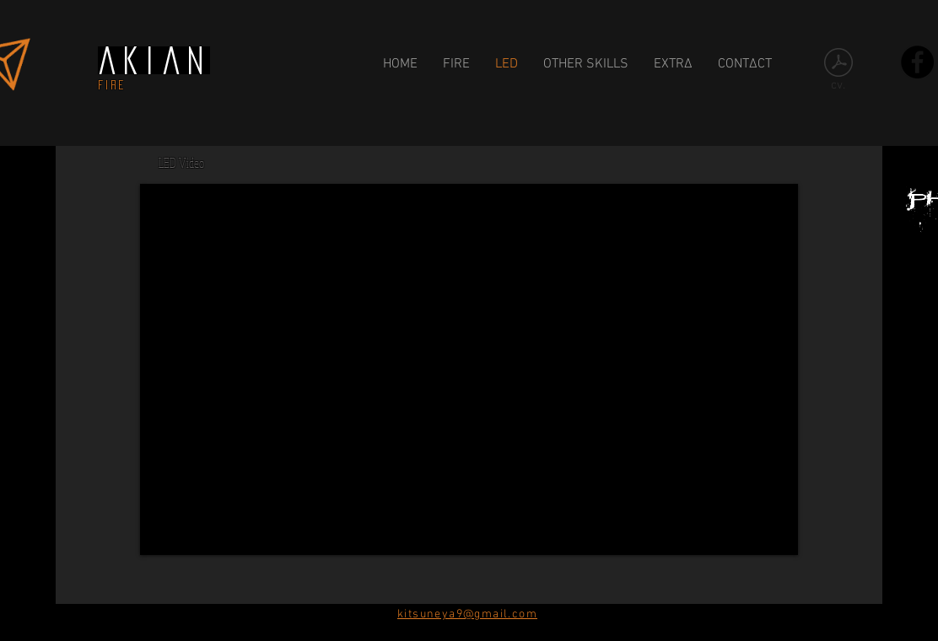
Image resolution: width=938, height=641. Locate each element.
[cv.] (838, 73)
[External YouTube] (469, 369)
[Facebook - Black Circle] (917, 62)
